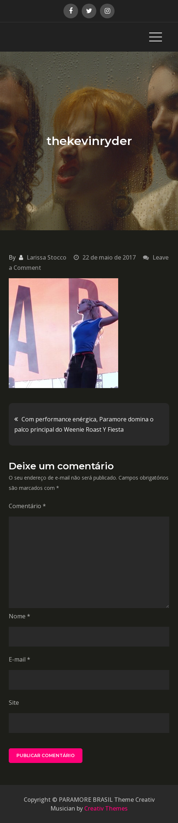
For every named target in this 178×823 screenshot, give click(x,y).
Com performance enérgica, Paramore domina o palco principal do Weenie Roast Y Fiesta (84, 424)
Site (14, 703)
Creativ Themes (106, 808)
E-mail (19, 659)
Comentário (27, 506)
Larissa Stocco (46, 257)
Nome (19, 616)
